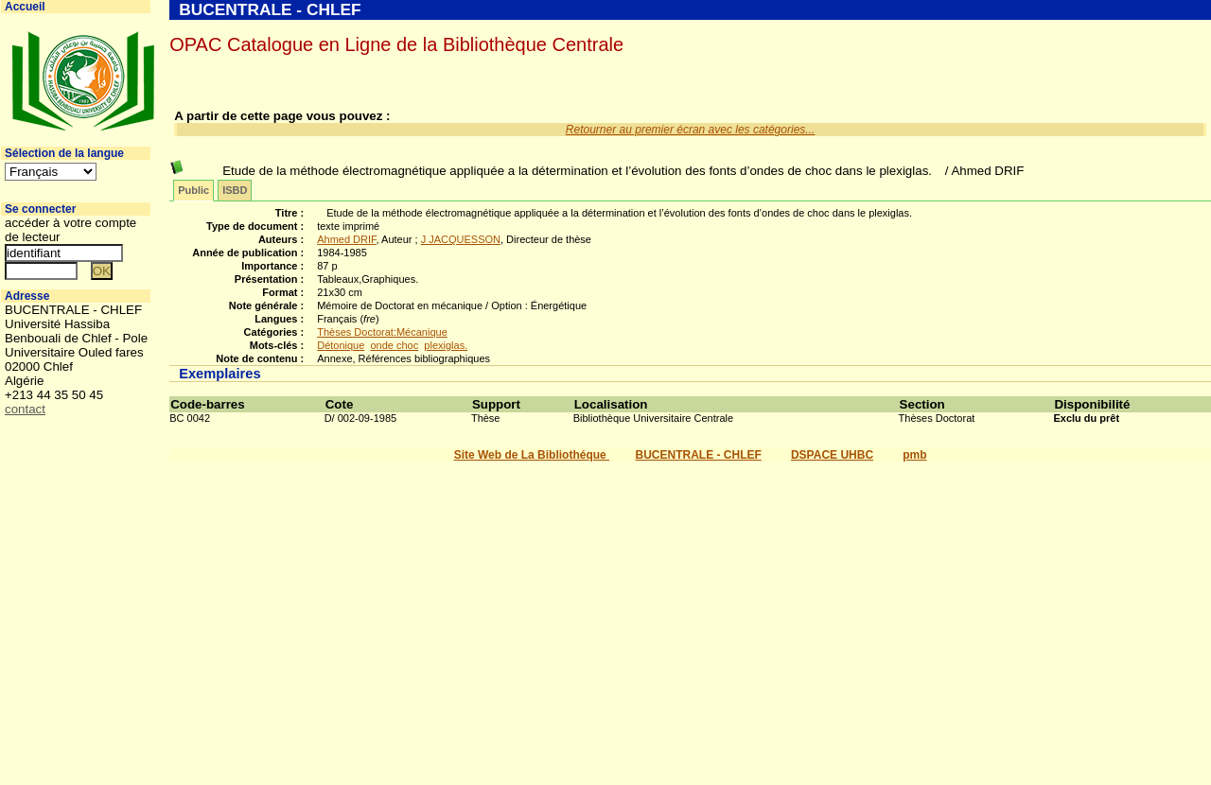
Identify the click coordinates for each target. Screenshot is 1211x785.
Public (193, 190)
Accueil (25, 6)
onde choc (394, 345)
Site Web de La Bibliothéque (531, 455)
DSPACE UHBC (832, 455)
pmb (914, 455)
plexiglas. (445, 345)
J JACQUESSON (460, 239)
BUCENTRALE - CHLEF (699, 455)
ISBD (234, 190)
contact (25, 409)
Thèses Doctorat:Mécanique (382, 332)
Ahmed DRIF (346, 239)
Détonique (340, 345)
